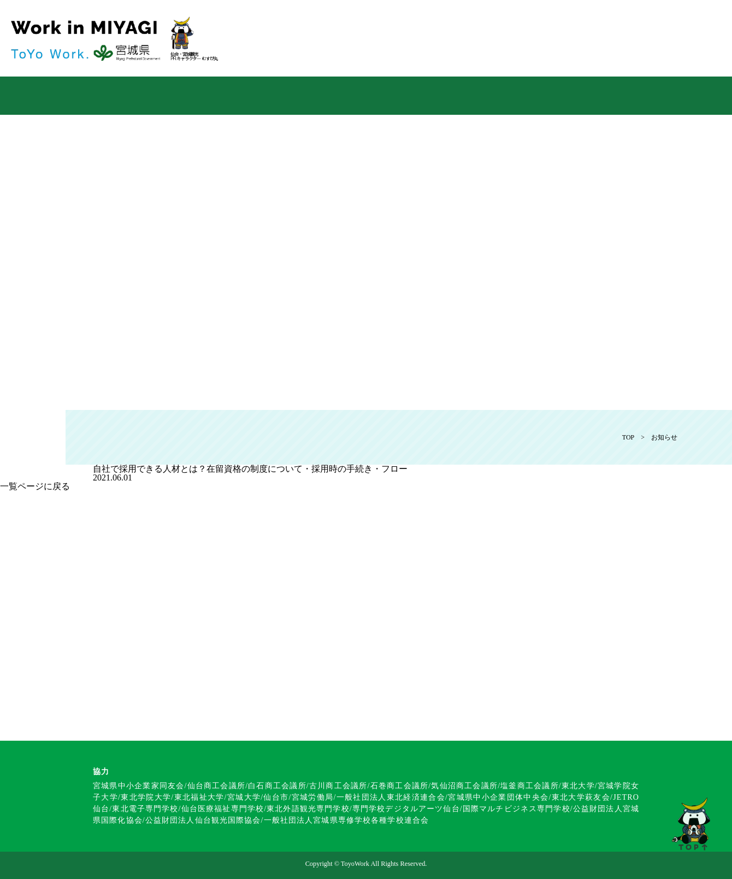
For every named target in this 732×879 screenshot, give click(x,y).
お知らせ (664, 437)
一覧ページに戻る (35, 486)
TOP (628, 437)
